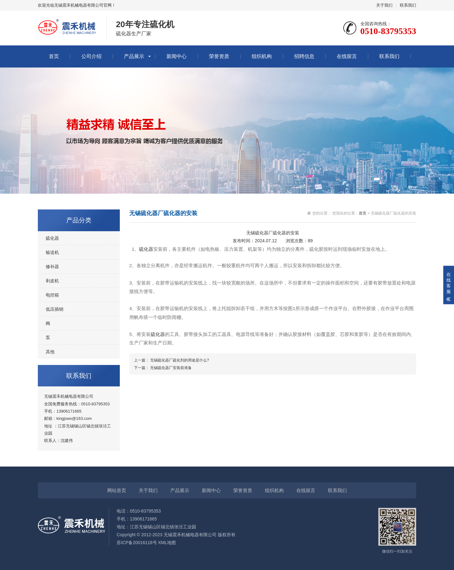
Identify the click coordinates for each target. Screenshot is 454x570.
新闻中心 (176, 56)
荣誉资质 (219, 56)
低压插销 (54, 309)
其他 (50, 351)
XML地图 (167, 542)
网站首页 (116, 490)
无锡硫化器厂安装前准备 (171, 368)
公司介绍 (91, 56)
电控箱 (52, 294)
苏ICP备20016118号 (137, 542)
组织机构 (262, 56)
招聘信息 (304, 56)
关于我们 (384, 5)
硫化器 (52, 238)
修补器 (52, 266)
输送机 (52, 252)
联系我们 (408, 5)
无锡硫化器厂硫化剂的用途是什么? (179, 360)
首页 (54, 56)
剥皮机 (52, 280)
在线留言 (347, 56)
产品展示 (134, 56)
